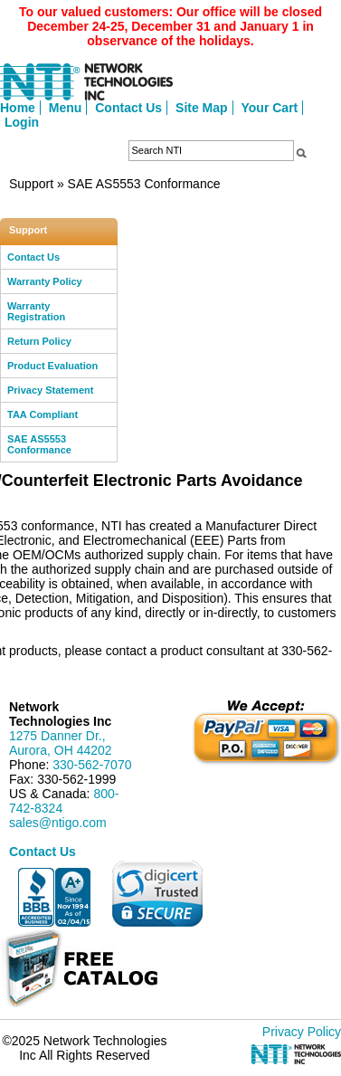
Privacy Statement (50, 390)
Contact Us (128, 107)
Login (22, 122)
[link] (157, 894)
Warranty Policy (44, 281)
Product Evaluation (52, 365)
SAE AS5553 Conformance (39, 444)
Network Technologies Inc (60, 714)
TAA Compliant (42, 414)
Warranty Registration (36, 311)
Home (17, 107)
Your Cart (270, 107)
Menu (65, 107)
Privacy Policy (301, 1031)
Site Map (201, 107)
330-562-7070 (91, 764)
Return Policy (39, 341)
